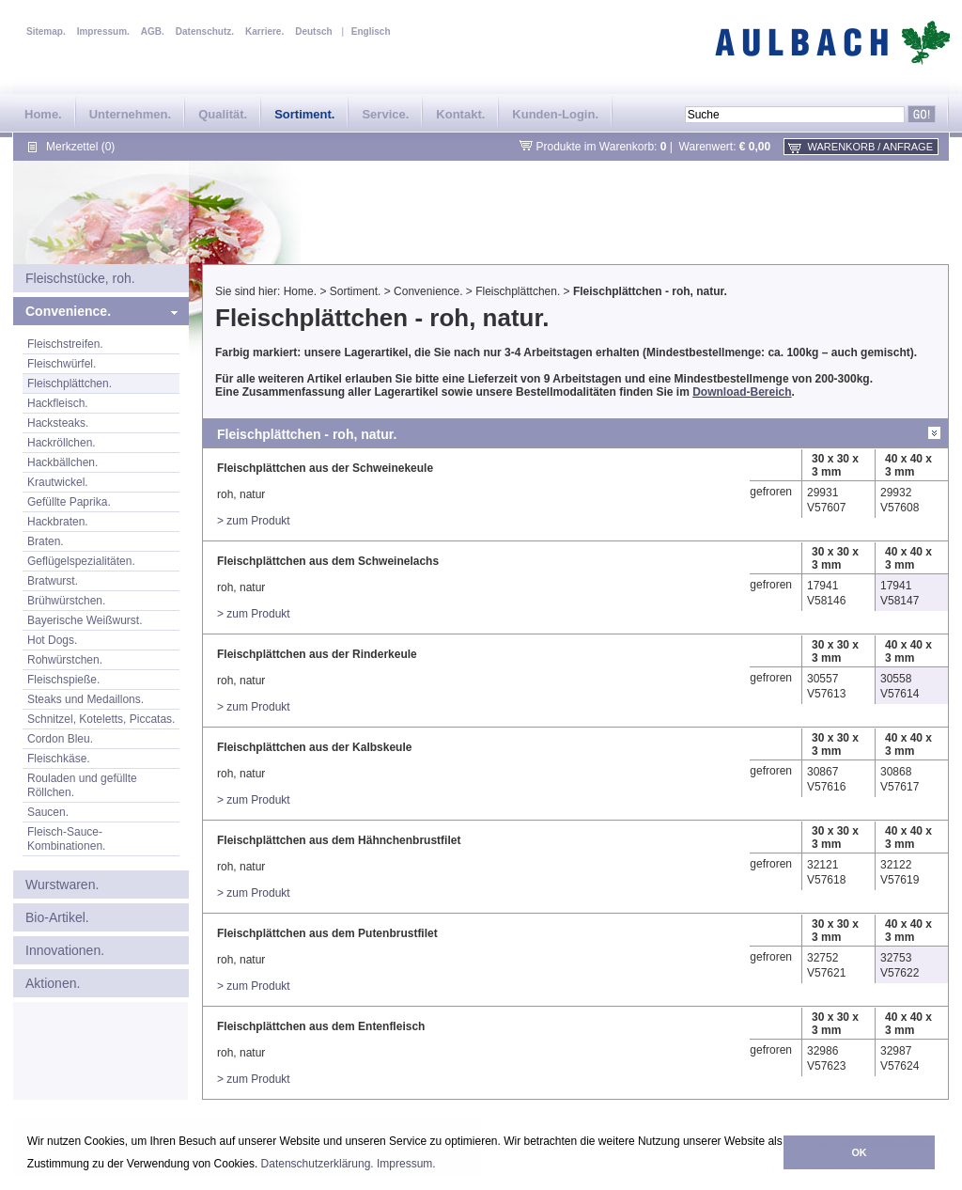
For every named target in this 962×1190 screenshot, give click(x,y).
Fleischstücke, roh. (80, 278)
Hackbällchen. (62, 462)
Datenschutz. (205, 31)
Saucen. (48, 812)
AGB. (152, 31)
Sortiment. (304, 114)
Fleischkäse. (58, 758)
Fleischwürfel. (61, 363)
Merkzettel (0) (80, 146)
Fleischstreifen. (65, 344)
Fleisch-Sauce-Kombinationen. (66, 839)
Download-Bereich (741, 392)
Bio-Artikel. (57, 917)
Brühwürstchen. (66, 600)
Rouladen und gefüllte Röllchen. (82, 785)
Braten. (45, 541)
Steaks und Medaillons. (85, 699)
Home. (43, 114)
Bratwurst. (52, 580)
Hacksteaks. (57, 423)
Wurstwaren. (62, 884)
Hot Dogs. (52, 640)
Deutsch (313, 31)
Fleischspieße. (63, 679)
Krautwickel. (57, 482)
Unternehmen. (130, 114)
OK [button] (858, 1152)
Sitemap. (46, 31)
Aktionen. (52, 983)
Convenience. (68, 311)
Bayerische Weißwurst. (84, 620)
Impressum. (406, 1163)
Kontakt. (460, 114)
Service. (385, 114)
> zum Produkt (253, 520)
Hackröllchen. (61, 442)
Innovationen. (64, 950)
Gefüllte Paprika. (69, 502)
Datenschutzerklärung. (317, 1163)
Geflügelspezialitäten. (81, 561)
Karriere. (264, 31)
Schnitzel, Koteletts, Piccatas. (101, 719)
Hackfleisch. (57, 403)
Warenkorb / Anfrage (870, 146)
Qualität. (222, 114)
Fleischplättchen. (69, 383)
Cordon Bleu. (60, 738)
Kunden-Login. (555, 114)
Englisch (371, 31)
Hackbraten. (57, 521)
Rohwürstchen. (64, 659)
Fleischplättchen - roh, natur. (650, 291)
